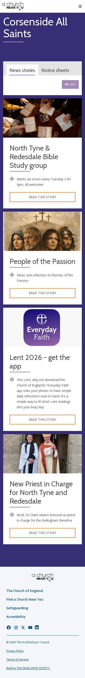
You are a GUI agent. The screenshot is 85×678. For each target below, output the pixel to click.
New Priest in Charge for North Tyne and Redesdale (41, 492)
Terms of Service (17, 659)
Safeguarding (17, 608)
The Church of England (24, 591)
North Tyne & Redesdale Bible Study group (34, 157)
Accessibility (16, 616)
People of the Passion (42, 261)
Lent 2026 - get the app (40, 361)
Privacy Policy (15, 651)
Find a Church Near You (24, 599)
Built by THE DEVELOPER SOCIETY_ (28, 668)
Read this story (42, 197)
